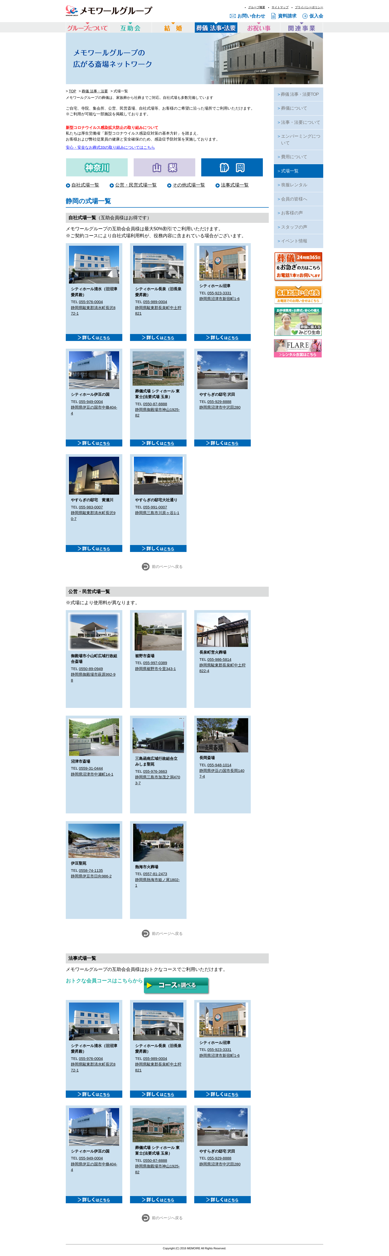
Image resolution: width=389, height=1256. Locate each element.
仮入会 (316, 16)
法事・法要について (298, 122)
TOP (72, 91)
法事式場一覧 (235, 185)
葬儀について (292, 108)
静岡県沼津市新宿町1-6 (219, 298)
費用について (292, 156)
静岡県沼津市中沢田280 (219, 407)
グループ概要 (256, 7)
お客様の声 (290, 212)
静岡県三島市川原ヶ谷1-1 (157, 513)
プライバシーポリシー (309, 7)
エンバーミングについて (298, 139)
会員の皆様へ (292, 199)
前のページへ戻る (167, 566)
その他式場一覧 (189, 185)
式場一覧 (288, 171)
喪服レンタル (292, 184)
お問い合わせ (251, 16)
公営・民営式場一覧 (136, 185)
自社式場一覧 (85, 185)
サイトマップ (280, 7)
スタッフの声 (292, 227)
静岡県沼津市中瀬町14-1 (92, 774)
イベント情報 (292, 241)
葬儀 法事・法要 (95, 91)
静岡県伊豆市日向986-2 (91, 876)
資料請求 (287, 16)
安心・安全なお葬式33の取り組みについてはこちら (110, 147)
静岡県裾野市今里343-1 (155, 668)
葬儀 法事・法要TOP (298, 94)
